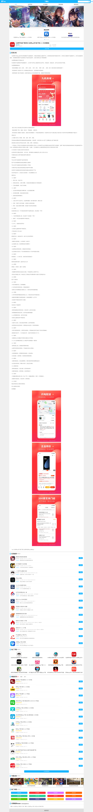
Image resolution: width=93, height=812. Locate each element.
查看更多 (18, 553)
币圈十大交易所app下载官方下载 (17, 806)
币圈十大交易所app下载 (29, 806)
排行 (25, 676)
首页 (16, 4)
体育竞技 (30, 4)
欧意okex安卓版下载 (39, 806)
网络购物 (61, 4)
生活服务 (45, 4)
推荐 (18, 676)
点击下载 (47, 48)
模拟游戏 (76, 4)
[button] (44, 39)
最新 (21, 676)
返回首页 (46, 810)
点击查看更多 (46, 771)
